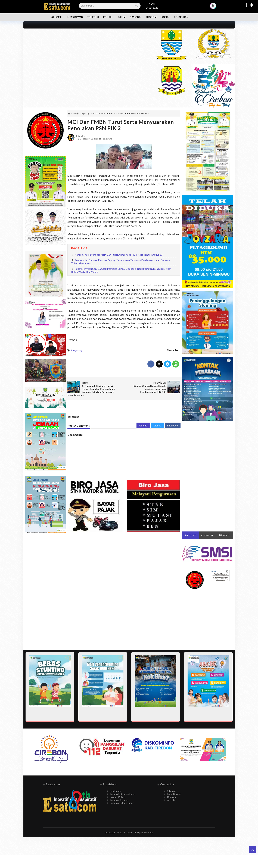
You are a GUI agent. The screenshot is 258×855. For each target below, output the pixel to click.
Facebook (172, 425)
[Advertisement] (85, 53)
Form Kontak (174, 793)
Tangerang (76, 350)
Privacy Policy (117, 796)
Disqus (157, 425)
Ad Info (171, 799)
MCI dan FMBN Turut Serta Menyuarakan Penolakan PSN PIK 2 (120, 125)
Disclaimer (115, 790)
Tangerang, (107, 139)
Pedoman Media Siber (121, 802)
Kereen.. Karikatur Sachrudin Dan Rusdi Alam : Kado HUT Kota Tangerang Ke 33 (119, 254)
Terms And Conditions (122, 793)
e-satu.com (110, 832)
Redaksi (171, 796)
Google (143, 425)
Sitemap (171, 790)
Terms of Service (119, 799)
